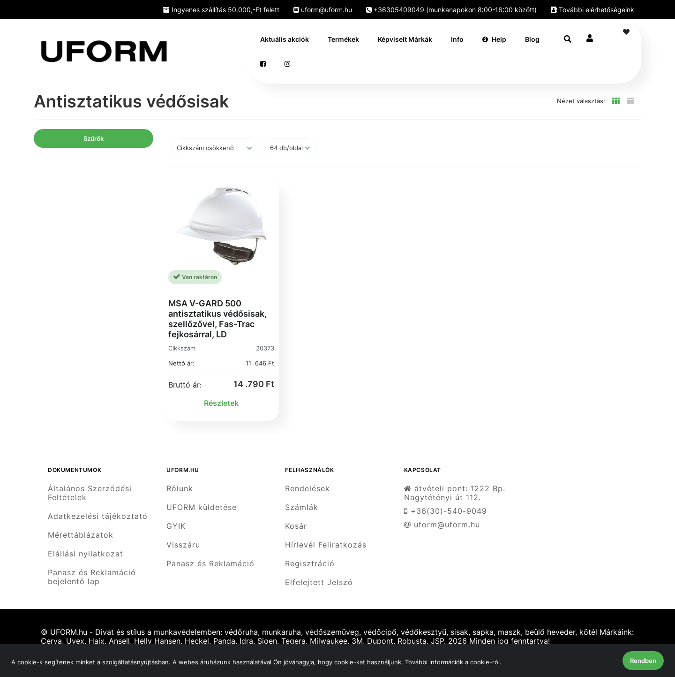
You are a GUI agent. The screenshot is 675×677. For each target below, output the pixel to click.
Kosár (296, 526)
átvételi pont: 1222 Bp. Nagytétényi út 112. (454, 493)
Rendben (643, 660)
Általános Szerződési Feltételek (90, 493)
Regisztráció (310, 563)
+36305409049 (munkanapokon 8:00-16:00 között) (451, 10)
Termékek (343, 39)
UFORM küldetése (201, 507)
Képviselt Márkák (405, 39)
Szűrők (93, 138)
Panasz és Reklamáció (210, 563)
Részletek (221, 403)
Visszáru (183, 544)
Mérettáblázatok (80, 535)
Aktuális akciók (284, 39)
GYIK (176, 526)
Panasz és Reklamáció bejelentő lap (92, 577)
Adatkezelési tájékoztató (98, 516)
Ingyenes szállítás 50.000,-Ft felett (221, 10)
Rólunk (179, 488)
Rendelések (307, 488)
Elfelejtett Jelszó (319, 582)
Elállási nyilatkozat (85, 553)
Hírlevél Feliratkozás (326, 544)
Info (457, 39)
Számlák (301, 507)
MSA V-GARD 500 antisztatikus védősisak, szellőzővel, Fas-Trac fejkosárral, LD (217, 318)
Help (494, 39)
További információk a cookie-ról (452, 662)
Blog (532, 39)
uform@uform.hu (322, 10)
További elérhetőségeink (592, 10)
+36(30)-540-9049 (445, 511)
